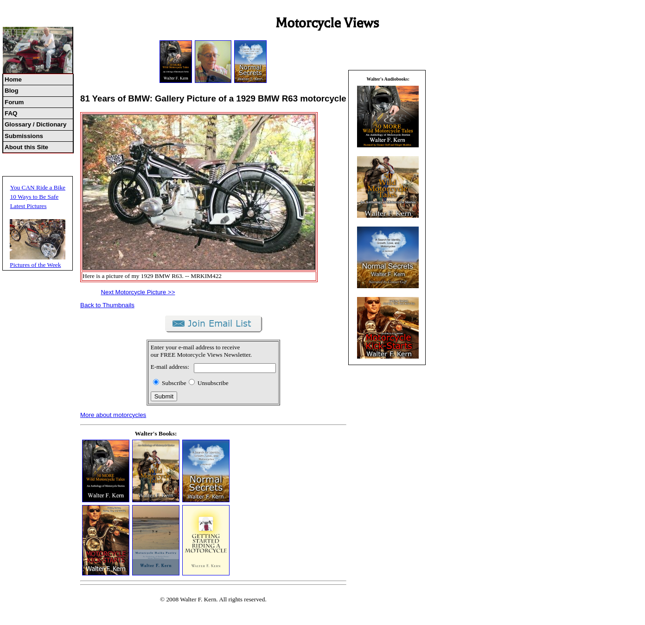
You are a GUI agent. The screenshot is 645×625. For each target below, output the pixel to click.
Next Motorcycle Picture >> (138, 292)
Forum (14, 102)
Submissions (24, 136)
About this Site (26, 147)
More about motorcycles (113, 414)
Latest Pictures (28, 205)
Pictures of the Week (35, 264)
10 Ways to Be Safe (34, 196)
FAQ (11, 113)
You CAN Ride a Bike (37, 187)
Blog (12, 90)
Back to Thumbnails (107, 305)
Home (13, 79)
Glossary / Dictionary (35, 124)
